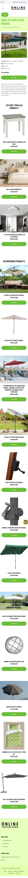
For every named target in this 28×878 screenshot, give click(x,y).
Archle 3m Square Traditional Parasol (14, 616)
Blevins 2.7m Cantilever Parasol (14, 295)
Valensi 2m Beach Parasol (14, 707)
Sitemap (18, 873)
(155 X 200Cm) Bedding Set (14, 189)
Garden (10, 61)
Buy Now (14, 77)
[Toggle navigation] (3, 8)
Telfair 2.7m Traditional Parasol (14, 437)
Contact (10, 871)
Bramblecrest (7, 840)
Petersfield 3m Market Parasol (14, 340)
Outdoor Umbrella (18, 61)
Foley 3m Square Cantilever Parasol (14, 799)
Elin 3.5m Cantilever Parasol (14, 482)
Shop (4, 14)
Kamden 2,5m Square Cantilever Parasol (14, 528)
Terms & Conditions (18, 871)
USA (4, 2)
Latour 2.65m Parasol (14, 573)
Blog (5, 871)
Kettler (6, 846)
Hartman (6, 843)
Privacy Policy (11, 873)
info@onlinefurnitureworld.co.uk (19, 2)
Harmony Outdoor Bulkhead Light (14, 661)
